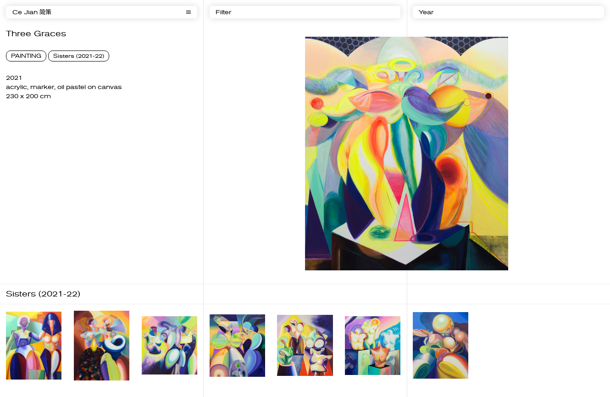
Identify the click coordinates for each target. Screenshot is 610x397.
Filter (223, 12)
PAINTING (26, 56)
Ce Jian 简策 (31, 12)
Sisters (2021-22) (78, 56)
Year (426, 12)
